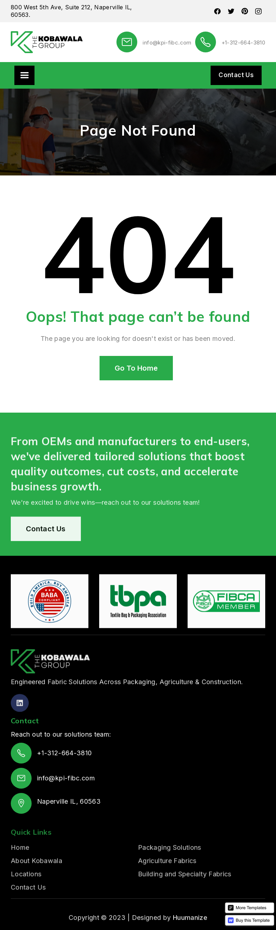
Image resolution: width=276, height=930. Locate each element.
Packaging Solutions (169, 872)
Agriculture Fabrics (167, 885)
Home (20, 872)
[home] (47, 42)
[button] (24, 75)
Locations (26, 899)
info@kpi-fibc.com (167, 42)
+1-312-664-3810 (243, 42)
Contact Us (236, 75)
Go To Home (136, 368)
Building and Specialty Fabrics (184, 899)
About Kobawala (36, 885)
